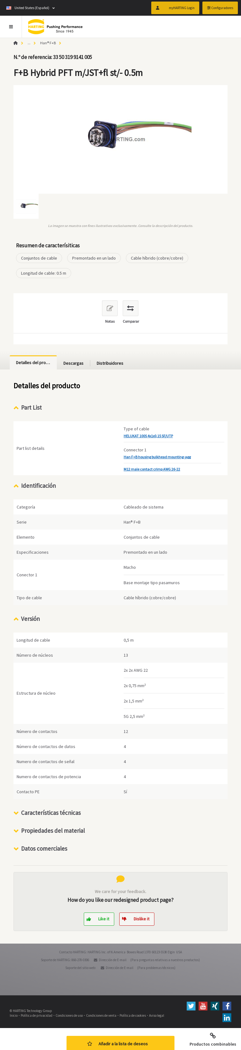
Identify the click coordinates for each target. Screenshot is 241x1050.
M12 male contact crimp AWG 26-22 (152, 469)
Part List (31, 407)
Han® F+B (48, 42)
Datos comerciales (44, 848)
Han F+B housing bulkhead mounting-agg (157, 457)
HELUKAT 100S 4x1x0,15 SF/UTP (148, 435)
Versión (30, 618)
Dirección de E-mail (112, 960)
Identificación (38, 485)
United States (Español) (27, 8)
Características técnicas (51, 812)
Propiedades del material (53, 830)
